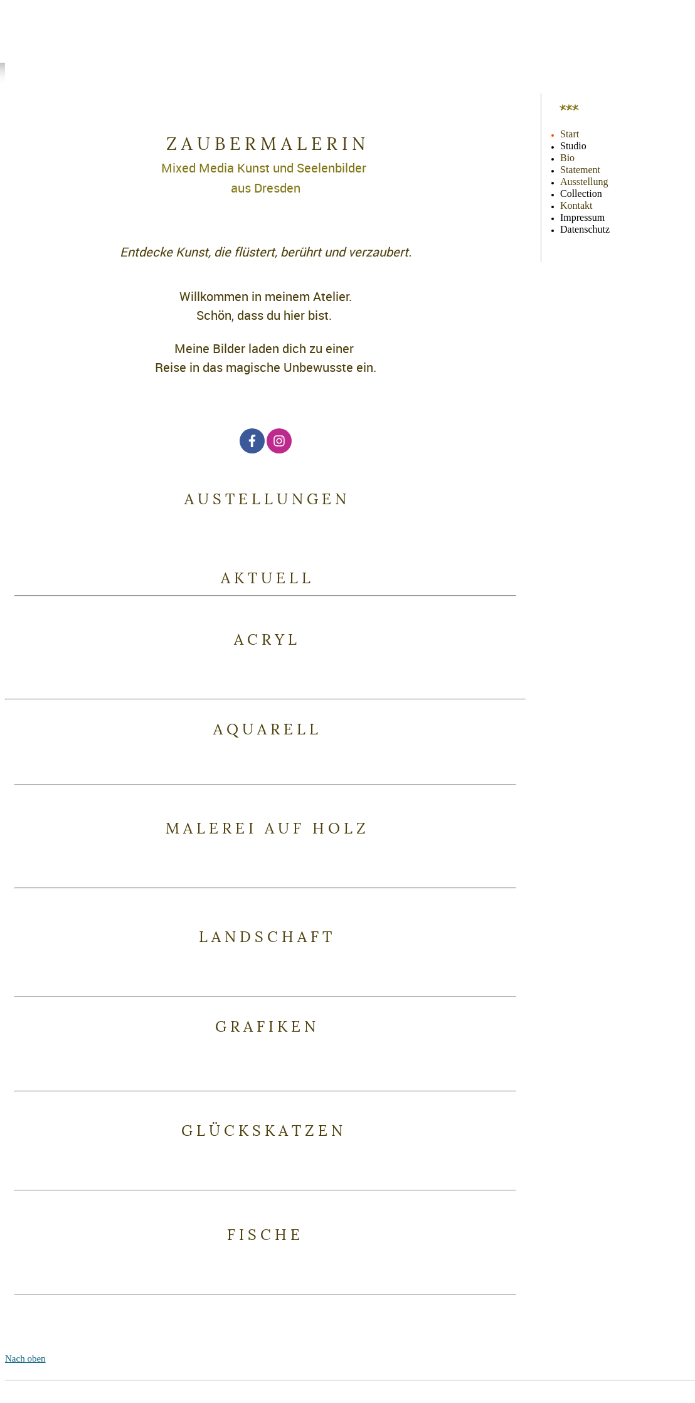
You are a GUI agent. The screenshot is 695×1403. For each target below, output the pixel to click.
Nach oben (25, 1358)
